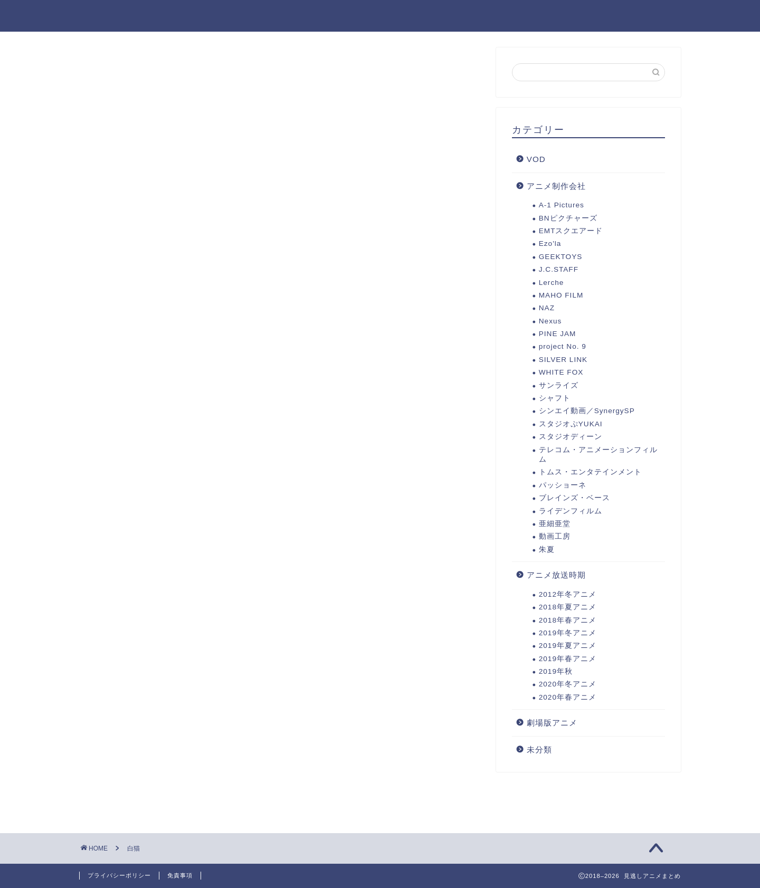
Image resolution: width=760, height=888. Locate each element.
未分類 (539, 749)
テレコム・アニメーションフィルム (598, 454)
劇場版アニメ (314, 16)
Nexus (550, 321)
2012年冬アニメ (567, 594)
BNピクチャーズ (568, 218)
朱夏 (547, 549)
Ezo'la (550, 243)
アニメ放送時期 (556, 574)
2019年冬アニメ (641, 16)
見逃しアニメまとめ (135, 15)
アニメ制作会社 (556, 186)
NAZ (547, 308)
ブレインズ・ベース (574, 498)
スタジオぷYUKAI (571, 424)
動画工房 (555, 536)
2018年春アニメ (567, 620)
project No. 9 (562, 346)
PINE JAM (557, 334)
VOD (536, 159)
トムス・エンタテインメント (590, 472)
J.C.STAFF (558, 269)
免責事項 (180, 875)
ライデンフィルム (570, 511)
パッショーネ (562, 485)
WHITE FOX (561, 372)
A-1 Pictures (561, 205)
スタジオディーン (570, 437)
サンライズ (558, 385)
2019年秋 (476, 16)
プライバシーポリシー (119, 875)
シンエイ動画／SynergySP (587, 411)
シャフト (555, 398)
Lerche (551, 283)
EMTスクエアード (571, 231)
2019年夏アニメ (552, 16)
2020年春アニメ (567, 697)
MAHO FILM (561, 295)
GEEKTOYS (561, 257)
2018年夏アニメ (567, 607)
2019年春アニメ (567, 659)
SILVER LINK (563, 360)
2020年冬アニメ (398, 16)
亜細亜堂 (555, 524)
